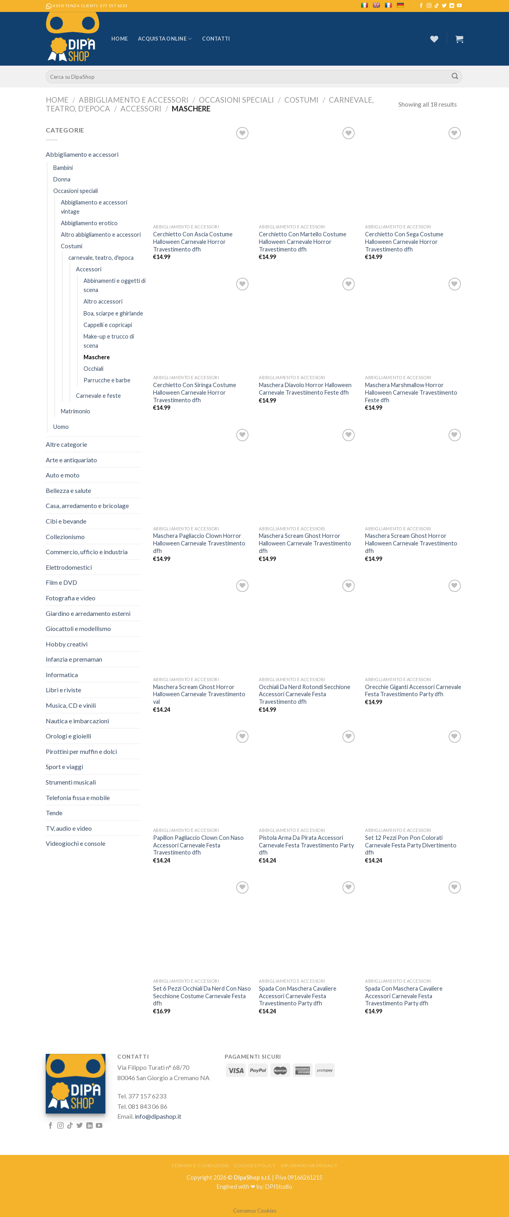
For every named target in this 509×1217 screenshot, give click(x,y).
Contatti (216, 38)
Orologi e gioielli (68, 736)
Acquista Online (165, 39)
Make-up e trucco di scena (109, 341)
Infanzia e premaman (74, 659)
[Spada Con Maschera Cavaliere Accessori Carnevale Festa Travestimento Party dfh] (308, 884)
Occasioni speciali (236, 99)
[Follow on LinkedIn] (451, 6)
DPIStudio (278, 1186)
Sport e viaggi (64, 766)
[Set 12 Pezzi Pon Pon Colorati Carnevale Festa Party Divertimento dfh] (414, 733)
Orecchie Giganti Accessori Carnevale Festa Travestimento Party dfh (413, 690)
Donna (61, 179)
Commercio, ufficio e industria (87, 551)
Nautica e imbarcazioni (77, 720)
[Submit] (455, 77)
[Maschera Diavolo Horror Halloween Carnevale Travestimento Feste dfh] (308, 281)
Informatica (62, 674)
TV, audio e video (69, 828)
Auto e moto (63, 475)
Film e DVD (61, 582)
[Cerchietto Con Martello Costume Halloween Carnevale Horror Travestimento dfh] (308, 130)
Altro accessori (103, 301)
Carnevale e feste (98, 395)
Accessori (140, 108)
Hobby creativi (66, 644)
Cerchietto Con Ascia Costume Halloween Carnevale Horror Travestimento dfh (193, 241)
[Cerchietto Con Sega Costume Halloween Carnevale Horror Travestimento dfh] (414, 130)
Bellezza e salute (68, 490)
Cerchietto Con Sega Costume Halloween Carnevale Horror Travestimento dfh (404, 241)
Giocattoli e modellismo (78, 628)
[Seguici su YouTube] (459, 6)
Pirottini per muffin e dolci (81, 751)
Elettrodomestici (69, 567)
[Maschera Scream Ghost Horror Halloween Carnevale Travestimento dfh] (308, 432)
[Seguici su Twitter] (444, 6)
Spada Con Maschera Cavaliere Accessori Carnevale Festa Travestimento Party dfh (297, 996)
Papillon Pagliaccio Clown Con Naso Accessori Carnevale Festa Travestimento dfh (198, 845)
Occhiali (93, 368)
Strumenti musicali (71, 782)
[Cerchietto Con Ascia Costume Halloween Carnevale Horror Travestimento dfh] (202, 130)
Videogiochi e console (75, 843)
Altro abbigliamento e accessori (101, 234)
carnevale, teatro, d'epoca (101, 257)
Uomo (61, 426)
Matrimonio (75, 411)
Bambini (63, 167)
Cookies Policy (255, 1165)
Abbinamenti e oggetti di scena (115, 285)
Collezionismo (65, 536)
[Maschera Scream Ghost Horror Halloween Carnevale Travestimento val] (202, 583)
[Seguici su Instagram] (429, 6)
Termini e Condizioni (200, 1165)
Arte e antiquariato (71, 459)
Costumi (301, 99)
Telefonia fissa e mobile (78, 797)
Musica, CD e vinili (71, 705)
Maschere (97, 357)
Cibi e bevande (66, 521)
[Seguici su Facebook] (421, 6)
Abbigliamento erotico (89, 223)
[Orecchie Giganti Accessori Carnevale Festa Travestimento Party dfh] (414, 583)
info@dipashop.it (158, 1116)
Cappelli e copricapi (108, 324)
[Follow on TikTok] (436, 6)
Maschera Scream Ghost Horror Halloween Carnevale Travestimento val (199, 694)
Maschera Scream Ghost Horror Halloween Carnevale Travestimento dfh (305, 543)
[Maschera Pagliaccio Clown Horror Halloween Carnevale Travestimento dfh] (202, 432)
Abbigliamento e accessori (133, 99)
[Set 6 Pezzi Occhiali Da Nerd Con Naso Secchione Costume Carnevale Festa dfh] (202, 884)
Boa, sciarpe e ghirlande (113, 313)
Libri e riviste (63, 689)
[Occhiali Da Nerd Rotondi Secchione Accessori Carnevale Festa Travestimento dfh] (308, 583)
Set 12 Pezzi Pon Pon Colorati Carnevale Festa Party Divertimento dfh (411, 845)
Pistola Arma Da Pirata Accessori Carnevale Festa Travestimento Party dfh (306, 845)
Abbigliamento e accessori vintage (94, 207)
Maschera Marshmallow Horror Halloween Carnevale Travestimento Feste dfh (411, 392)
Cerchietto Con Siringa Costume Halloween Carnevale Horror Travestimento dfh (194, 392)
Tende (54, 812)
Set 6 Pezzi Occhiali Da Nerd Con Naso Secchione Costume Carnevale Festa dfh (202, 996)
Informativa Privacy (309, 1165)
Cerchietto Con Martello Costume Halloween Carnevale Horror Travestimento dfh (302, 241)
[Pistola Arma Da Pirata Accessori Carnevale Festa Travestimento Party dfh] (308, 733)
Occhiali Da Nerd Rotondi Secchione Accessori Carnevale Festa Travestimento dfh (304, 694)
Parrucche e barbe (107, 380)
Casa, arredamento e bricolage (87, 505)
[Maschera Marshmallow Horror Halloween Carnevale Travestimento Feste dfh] (414, 281)
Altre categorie (66, 444)
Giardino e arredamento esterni (88, 613)
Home (119, 38)
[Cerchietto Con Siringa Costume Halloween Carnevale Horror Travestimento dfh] (202, 281)
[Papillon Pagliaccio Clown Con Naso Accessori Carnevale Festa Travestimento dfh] (202, 733)
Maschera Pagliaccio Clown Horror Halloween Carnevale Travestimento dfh (199, 543)
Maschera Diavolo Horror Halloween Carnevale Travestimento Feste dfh (305, 389)
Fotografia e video (70, 598)
